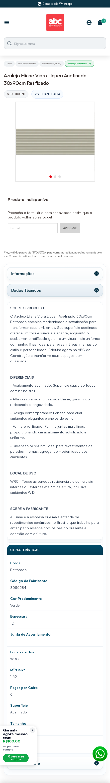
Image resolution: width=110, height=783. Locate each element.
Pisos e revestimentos (27, 63)
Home (9, 63)
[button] (50, 176)
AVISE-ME (70, 228)
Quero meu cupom (16, 758)
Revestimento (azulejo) (51, 63)
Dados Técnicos (26, 290)
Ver (47, 94)
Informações (22, 273)
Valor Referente (25, 763)
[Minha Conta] (89, 23)
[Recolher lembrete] (32, 730)
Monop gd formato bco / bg (79, 63)
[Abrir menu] (7, 23)
